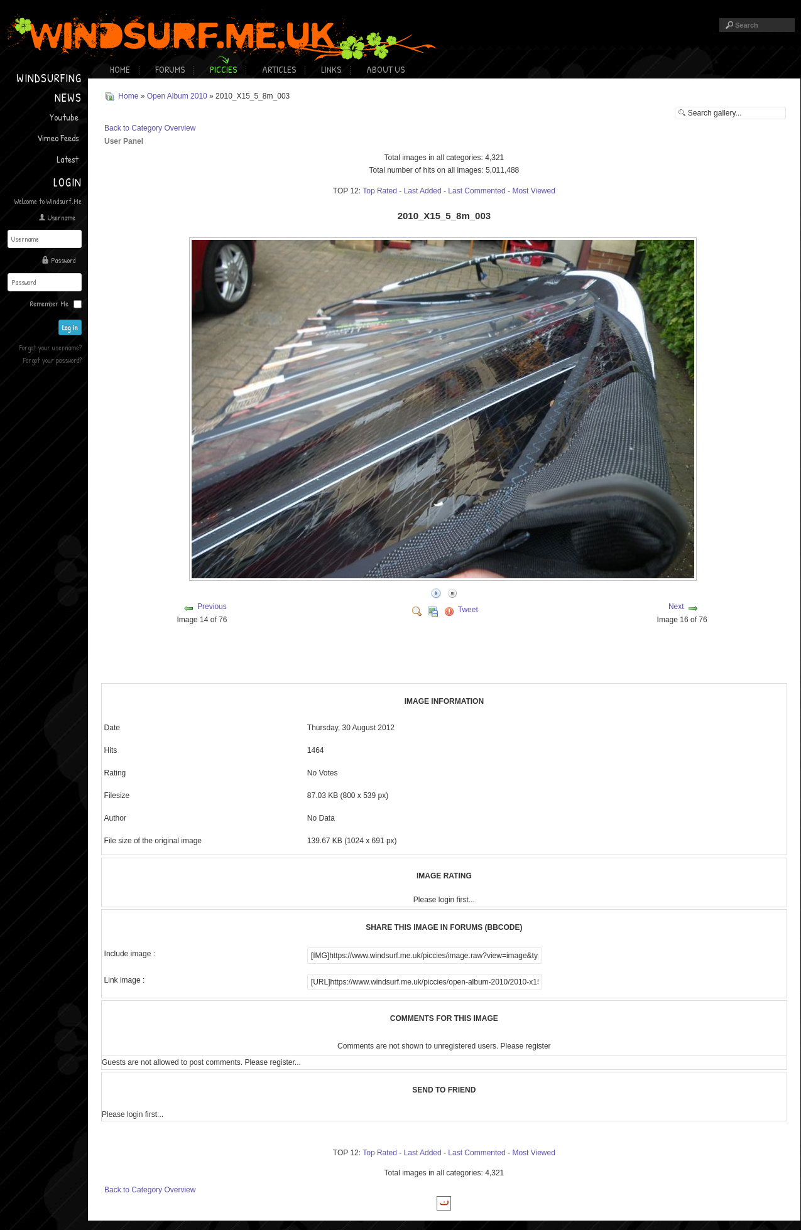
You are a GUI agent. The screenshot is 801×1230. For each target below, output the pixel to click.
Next (676, 606)
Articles (279, 69)
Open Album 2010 (177, 96)
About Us (385, 69)
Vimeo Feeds (58, 137)
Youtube (64, 117)
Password (63, 260)
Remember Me (49, 303)
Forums (170, 69)
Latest (68, 159)
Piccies (223, 69)
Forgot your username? (50, 347)
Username (61, 217)
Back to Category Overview (149, 128)
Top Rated (379, 190)
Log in (70, 327)
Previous (212, 606)
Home (120, 69)
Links (331, 69)
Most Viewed (533, 190)
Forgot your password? (52, 360)
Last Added (423, 190)
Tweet (468, 609)
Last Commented (476, 190)
